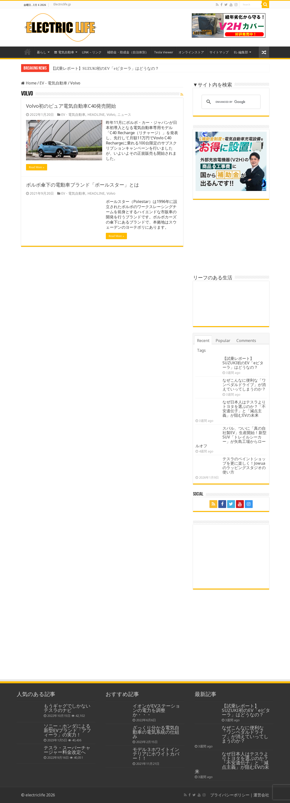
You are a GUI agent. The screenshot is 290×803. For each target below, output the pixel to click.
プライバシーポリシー (229, 795)
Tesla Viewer (163, 52)
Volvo (111, 114)
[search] (230, 102)
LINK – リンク (92, 52)
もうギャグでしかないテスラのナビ (67, 708)
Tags (201, 350)
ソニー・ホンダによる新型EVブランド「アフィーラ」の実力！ (67, 730)
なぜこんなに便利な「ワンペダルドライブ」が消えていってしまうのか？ (244, 385)
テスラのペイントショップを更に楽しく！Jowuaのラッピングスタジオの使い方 (244, 465)
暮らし (41, 52)
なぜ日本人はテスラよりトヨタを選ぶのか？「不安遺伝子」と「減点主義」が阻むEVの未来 (244, 408)
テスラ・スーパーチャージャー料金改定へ (67, 749)
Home (27, 52)
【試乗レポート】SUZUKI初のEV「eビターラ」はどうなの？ (105, 68)
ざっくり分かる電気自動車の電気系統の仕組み (156, 731)
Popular (223, 340)
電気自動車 (64, 52)
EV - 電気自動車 (53, 83)
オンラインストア (191, 52)
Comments (246, 340)
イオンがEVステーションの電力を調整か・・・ (156, 710)
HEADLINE (96, 114)
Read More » (36, 167)
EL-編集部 (241, 52)
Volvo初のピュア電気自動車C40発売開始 (71, 106)
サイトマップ (219, 52)
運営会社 (261, 795)
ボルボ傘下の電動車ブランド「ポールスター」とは (82, 184)
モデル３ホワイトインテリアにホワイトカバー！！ (156, 753)
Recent (203, 340)
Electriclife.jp (62, 4)
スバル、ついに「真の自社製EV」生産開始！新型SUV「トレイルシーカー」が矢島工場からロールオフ (230, 437)
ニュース (124, 114)
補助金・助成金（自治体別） (128, 52)
